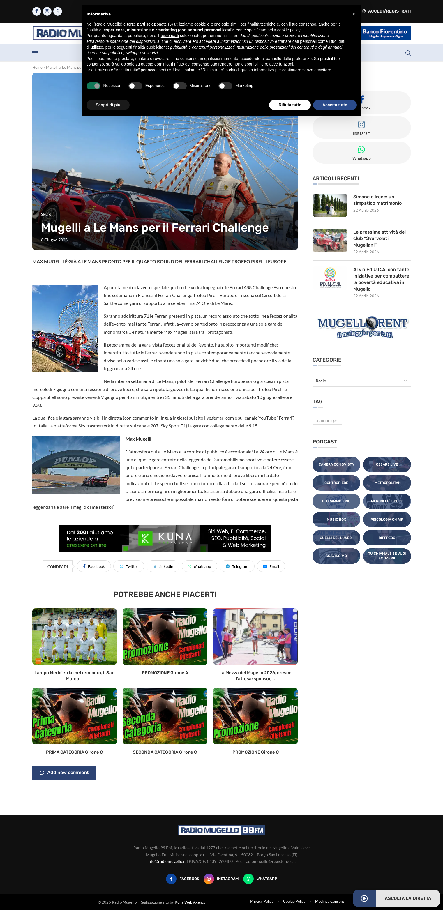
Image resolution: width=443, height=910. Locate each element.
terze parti (170, 35)
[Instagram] (47, 11)
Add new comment (64, 773)
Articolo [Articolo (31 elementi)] (327, 421)
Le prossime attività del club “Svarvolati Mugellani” (379, 238)
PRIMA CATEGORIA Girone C (74, 752)
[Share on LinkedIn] (163, 566)
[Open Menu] (35, 52)
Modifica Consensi (330, 901)
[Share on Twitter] (128, 566)
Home (37, 67)
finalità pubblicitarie (150, 47)
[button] (354, 14)
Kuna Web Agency (190, 902)
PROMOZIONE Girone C (255, 752)
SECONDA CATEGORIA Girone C (165, 752)
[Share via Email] (271, 566)
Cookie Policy (294, 901)
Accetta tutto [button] (334, 105)
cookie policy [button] (288, 30)
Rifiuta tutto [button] (289, 105)
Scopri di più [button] (108, 105)
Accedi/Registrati (386, 11)
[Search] (408, 53)
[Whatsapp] (57, 11)
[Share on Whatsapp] (199, 566)
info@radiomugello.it (166, 861)
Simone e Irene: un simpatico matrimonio (377, 200)
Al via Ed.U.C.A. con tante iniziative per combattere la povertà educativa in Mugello (381, 279)
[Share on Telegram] (237, 566)
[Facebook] (36, 11)
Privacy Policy (261, 901)
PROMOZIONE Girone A (165, 672)
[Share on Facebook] (94, 566)
